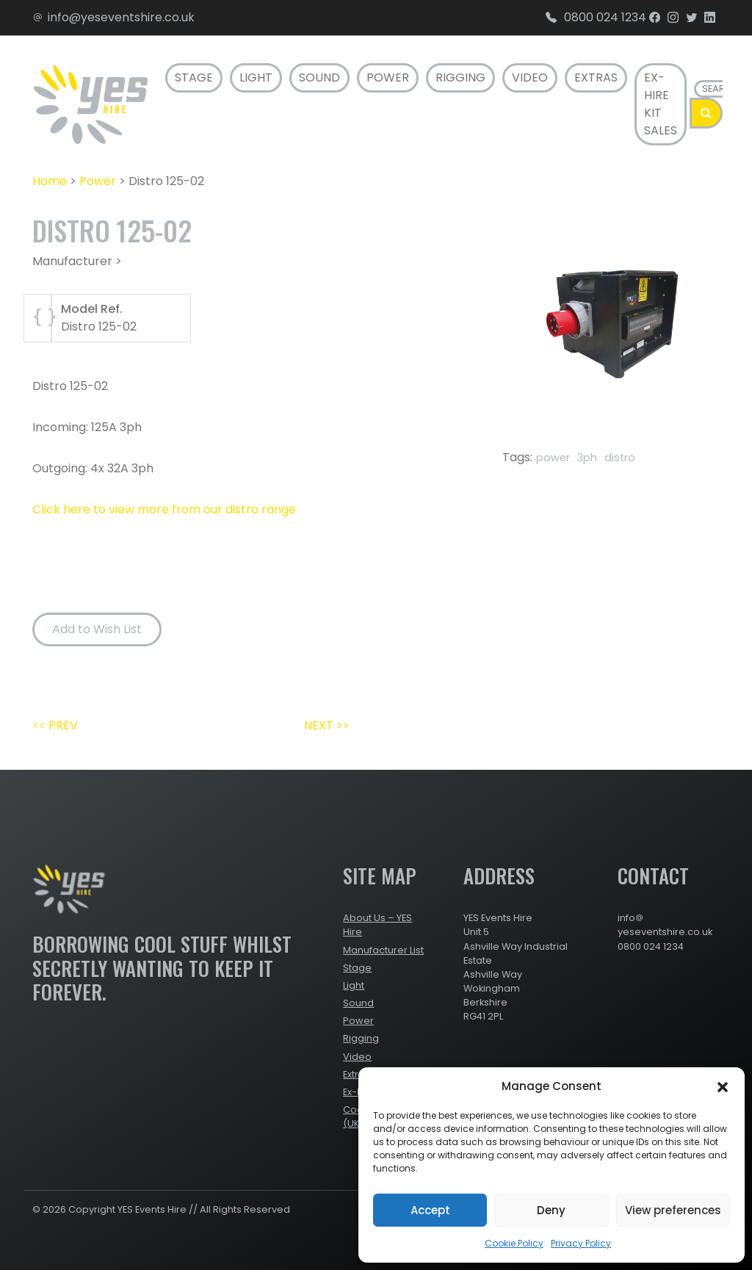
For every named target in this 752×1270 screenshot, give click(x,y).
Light (255, 77)
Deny (551, 1210)
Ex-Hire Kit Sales (660, 104)
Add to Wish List (97, 629)
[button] (722, 1086)
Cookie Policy (514, 1243)
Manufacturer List (383, 950)
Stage (194, 77)
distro (619, 457)
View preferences (673, 1210)
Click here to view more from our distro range (164, 509)
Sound (319, 77)
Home (49, 181)
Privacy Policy (581, 1243)
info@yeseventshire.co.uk (113, 17)
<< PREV (55, 725)
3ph (587, 457)
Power (387, 77)
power (553, 457)
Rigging (460, 77)
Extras (596, 77)
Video (530, 77)
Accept (430, 1210)
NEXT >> (327, 725)
